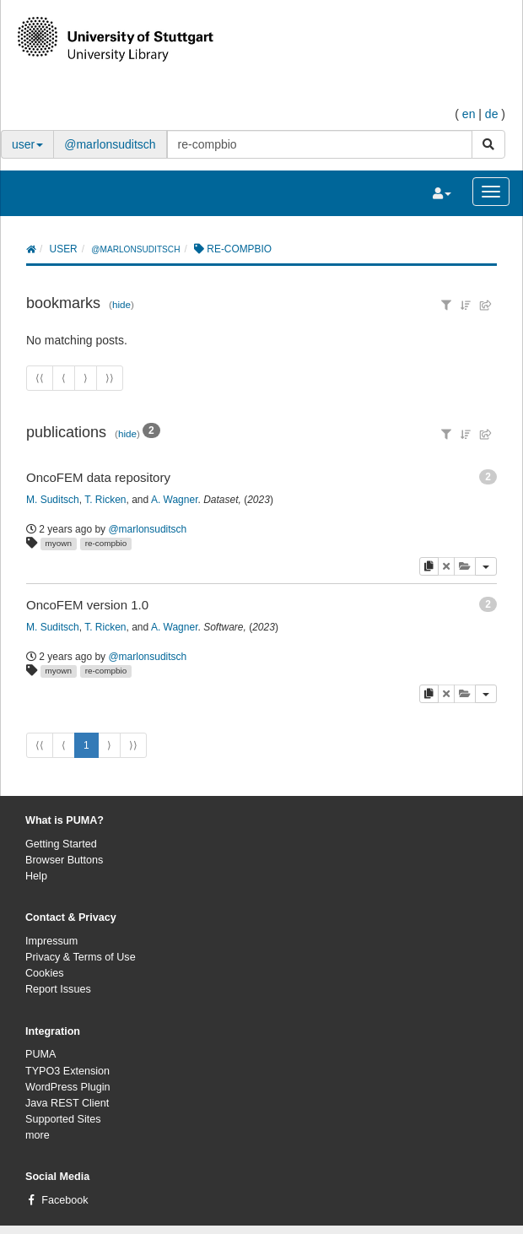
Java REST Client (67, 1103)
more (37, 1135)
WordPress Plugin (68, 1087)
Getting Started (61, 844)
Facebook (64, 1200)
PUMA (40, 1054)
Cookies (44, 973)
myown (59, 543)
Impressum (51, 941)
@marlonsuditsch (109, 144)
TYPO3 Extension (67, 1071)
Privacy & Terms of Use (80, 957)
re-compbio (106, 543)
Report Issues (58, 989)
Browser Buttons (64, 860)
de (492, 114)
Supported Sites (63, 1119)
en (469, 114)
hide (121, 304)
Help (36, 876)
